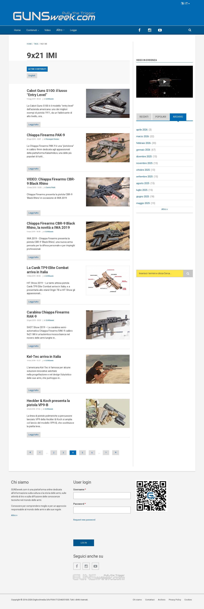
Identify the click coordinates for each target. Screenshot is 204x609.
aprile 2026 (142, 129)
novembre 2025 (144, 163)
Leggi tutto (35, 125)
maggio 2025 (143, 204)
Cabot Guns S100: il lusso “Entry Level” (47, 93)
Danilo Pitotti (50, 188)
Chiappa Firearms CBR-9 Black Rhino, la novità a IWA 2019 (51, 227)
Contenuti (34, 30)
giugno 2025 (142, 198)
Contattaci (152, 603)
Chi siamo (140, 603)
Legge (78, 30)
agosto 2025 (142, 184)
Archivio (178, 116)
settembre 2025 (144, 177)
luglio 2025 (141, 191)
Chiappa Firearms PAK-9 (46, 136)
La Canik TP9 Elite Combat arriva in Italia (48, 271)
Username (79, 493)
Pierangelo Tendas (52, 140)
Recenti (144, 116)
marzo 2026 (142, 136)
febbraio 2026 (143, 143)
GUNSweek (49, 99)
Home (18, 30)
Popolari (160, 116)
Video (51, 30)
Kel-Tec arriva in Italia (44, 359)
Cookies (189, 603)
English (35, 75)
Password (79, 507)
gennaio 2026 (143, 150)
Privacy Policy (176, 603)
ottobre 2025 (143, 170)
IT (185, 3)
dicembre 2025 (144, 156)
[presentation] (97, 533)
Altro (63, 30)
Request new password (85, 523)
